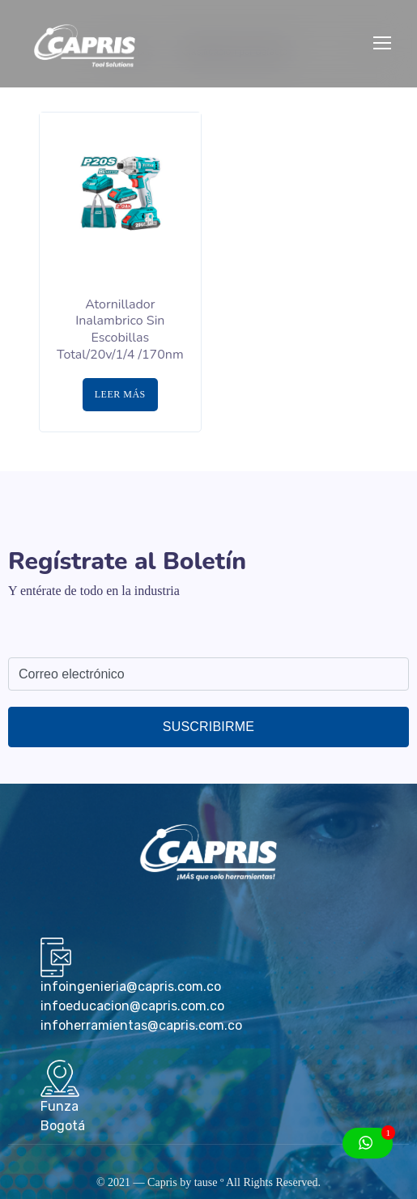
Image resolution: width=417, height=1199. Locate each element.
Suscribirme (208, 726)
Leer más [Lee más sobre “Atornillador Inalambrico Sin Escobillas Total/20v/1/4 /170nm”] (120, 394)
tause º (209, 1182)
